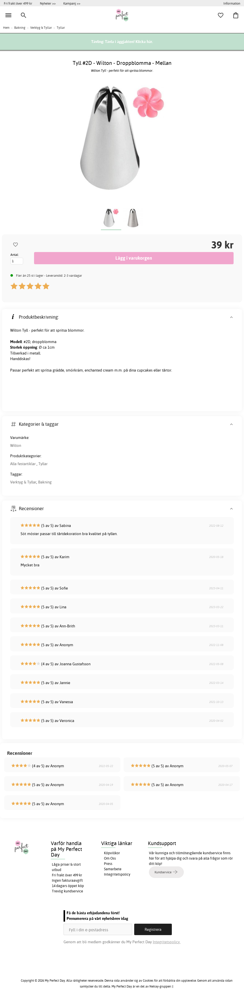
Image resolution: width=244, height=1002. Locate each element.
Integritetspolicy (117, 874)
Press (108, 863)
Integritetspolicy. (166, 941)
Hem (6, 28)
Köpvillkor (112, 853)
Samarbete (112, 869)
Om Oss (110, 858)
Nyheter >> (48, 3)
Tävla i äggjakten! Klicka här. (129, 41)
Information (231, 3)
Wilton (15, 445)
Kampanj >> (71, 3)
